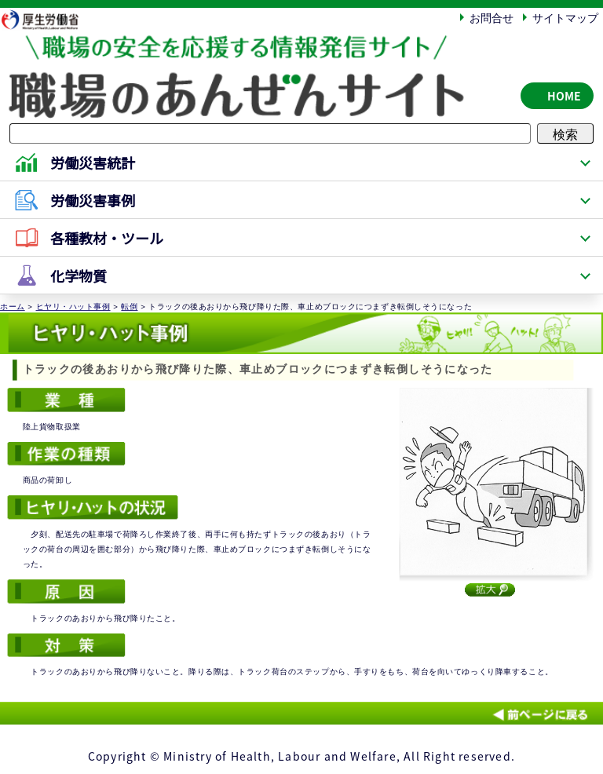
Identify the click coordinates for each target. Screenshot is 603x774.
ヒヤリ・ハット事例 (73, 306)
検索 (565, 133)
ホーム (12, 306)
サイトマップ (565, 17)
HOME (564, 96)
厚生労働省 (48, 19)
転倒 (129, 306)
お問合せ (491, 17)
